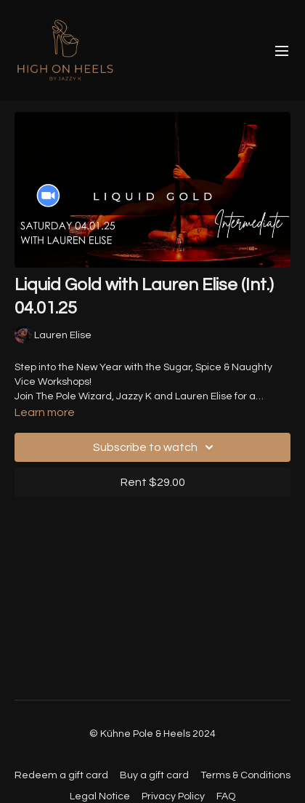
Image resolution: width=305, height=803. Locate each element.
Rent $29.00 (153, 482)
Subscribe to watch (155, 447)
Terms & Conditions (245, 775)
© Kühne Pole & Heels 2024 (152, 734)
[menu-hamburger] (281, 50)
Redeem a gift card (61, 775)
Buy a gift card (154, 775)
